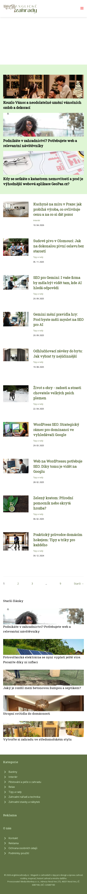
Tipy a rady (38, 257)
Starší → (79, 583)
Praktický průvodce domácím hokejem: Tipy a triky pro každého (57, 539)
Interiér (36, 220)
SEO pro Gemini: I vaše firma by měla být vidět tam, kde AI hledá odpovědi (57, 282)
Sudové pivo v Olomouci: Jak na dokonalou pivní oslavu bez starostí (58, 246)
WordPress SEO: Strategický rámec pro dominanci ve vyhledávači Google (56, 429)
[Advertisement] (43, 41)
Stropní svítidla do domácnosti (26, 713)
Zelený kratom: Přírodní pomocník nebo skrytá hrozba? (53, 503)
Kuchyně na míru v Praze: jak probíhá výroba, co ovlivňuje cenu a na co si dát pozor (57, 209)
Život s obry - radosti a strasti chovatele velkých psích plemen (57, 392)
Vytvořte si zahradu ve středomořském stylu (37, 739)
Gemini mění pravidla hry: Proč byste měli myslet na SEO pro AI (58, 319)
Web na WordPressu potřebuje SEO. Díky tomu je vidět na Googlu (57, 466)
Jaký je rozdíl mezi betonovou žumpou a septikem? (42, 688)
